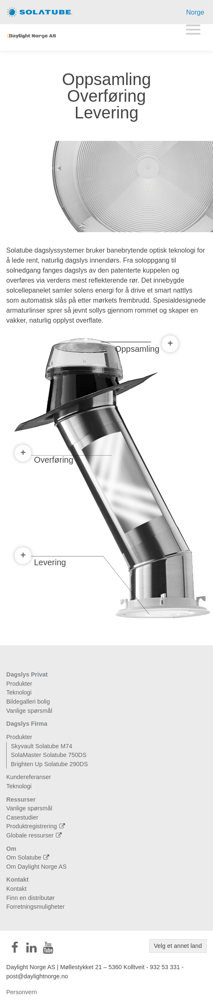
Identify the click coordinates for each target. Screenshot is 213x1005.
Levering (40, 560)
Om (11, 848)
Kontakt (17, 879)
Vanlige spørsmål (29, 710)
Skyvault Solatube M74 (41, 746)
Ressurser (20, 799)
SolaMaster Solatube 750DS (49, 755)
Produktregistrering (36, 826)
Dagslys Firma (26, 723)
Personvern (21, 992)
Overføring (44, 457)
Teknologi (19, 692)
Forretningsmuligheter (35, 906)
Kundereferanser (28, 777)
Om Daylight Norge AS (36, 866)
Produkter (19, 683)
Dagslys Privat (27, 674)
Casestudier (22, 817)
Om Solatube (28, 857)
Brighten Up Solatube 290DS (49, 764)
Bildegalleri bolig (28, 701)
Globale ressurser (35, 835)
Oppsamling (147, 347)
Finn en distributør (30, 898)
